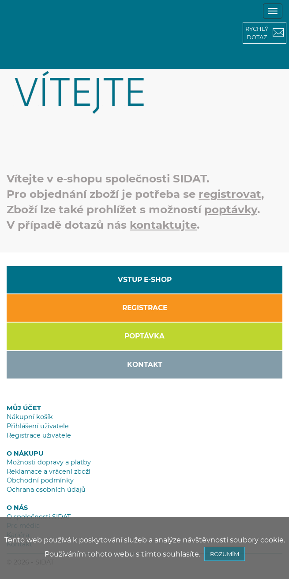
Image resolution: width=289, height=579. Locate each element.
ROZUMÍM (224, 553)
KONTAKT (144, 364)
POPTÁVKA (144, 336)
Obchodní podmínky (40, 480)
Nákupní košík (30, 417)
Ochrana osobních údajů (46, 490)
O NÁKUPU (25, 453)
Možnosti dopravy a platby (49, 462)
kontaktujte (163, 224)
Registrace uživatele (39, 435)
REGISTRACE (144, 308)
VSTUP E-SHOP (145, 279)
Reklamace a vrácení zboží (48, 471)
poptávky (230, 209)
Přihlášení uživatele (38, 426)
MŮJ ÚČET (24, 408)
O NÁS (17, 508)
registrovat (230, 193)
